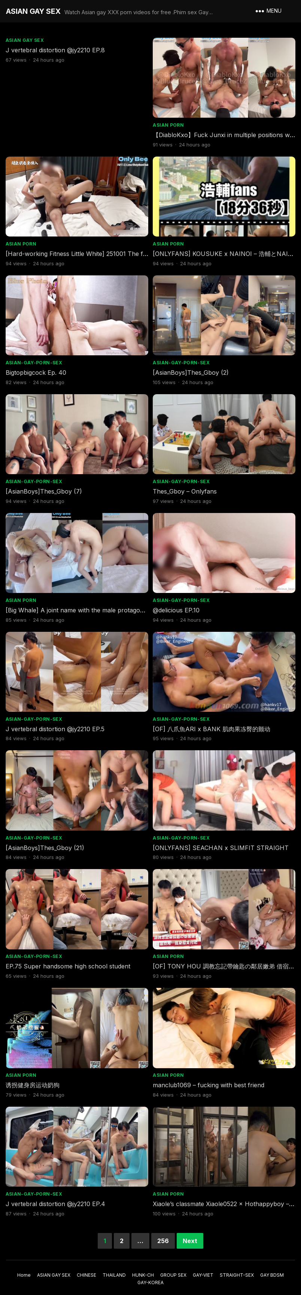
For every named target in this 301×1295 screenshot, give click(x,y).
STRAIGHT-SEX (237, 1268)
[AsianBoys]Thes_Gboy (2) (191, 370)
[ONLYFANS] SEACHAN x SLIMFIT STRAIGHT (221, 843)
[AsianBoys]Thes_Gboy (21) (45, 843)
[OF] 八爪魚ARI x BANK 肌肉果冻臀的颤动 (212, 725)
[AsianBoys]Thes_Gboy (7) (44, 488)
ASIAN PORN (169, 124)
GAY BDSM (272, 1268)
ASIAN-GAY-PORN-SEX (34, 361)
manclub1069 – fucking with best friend (209, 1079)
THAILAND (114, 1268)
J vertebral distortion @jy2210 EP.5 (55, 725)
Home (24, 1268)
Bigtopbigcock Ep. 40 (36, 370)
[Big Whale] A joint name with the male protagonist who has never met (106, 607)
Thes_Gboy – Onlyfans (185, 488)
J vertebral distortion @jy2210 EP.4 (56, 1197)
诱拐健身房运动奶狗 (33, 1079)
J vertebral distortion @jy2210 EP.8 (55, 50)
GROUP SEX (173, 1268)
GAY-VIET (203, 1268)
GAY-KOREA (150, 1276)
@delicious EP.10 (176, 607)
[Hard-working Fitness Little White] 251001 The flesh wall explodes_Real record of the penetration (145, 252)
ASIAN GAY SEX (33, 11)
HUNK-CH (143, 1268)
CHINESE (86, 1268)
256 (163, 1234)
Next (190, 1234)
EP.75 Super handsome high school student (68, 961)
